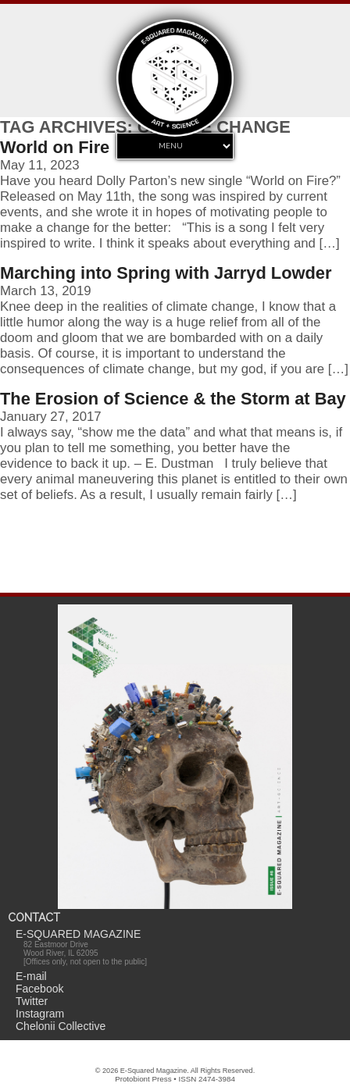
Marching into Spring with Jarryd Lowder (165, 273)
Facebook (39, 988)
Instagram (40, 1013)
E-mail (31, 976)
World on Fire (54, 147)
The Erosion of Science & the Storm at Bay (173, 398)
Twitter (32, 1001)
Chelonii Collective (60, 1026)
